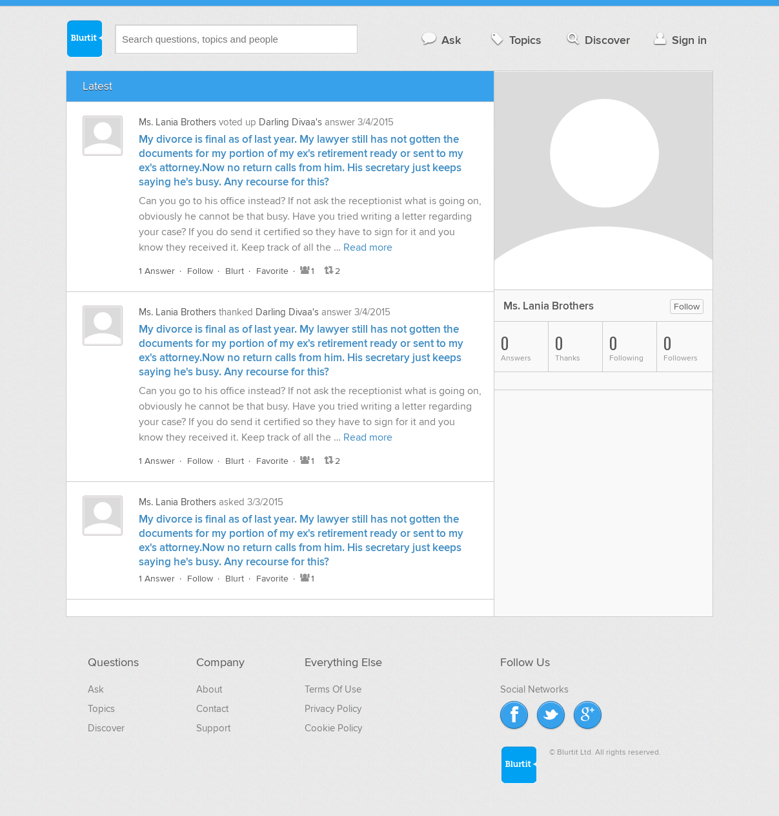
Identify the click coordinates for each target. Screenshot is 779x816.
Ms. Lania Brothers (177, 122)
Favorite (272, 271)
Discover (597, 39)
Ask (440, 39)
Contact (212, 709)
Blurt (234, 271)
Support (213, 728)
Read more (367, 247)
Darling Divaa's (290, 122)
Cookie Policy (333, 728)
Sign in (679, 39)
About (209, 689)
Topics (514, 39)
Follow (200, 271)
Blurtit (84, 38)
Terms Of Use (333, 689)
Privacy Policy (333, 709)
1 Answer (157, 271)
